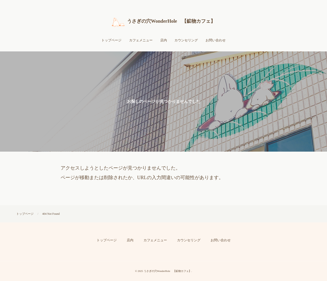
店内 (130, 240)
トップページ (25, 213)
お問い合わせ (221, 240)
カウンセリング (189, 240)
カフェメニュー (155, 240)
